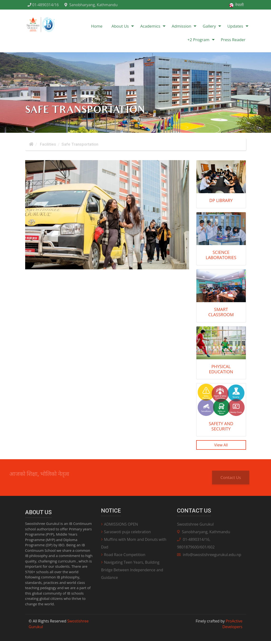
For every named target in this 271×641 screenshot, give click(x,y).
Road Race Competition (123, 554)
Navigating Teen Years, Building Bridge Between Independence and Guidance (132, 570)
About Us (120, 26)
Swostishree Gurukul (195, 524)
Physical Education (221, 369)
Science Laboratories (221, 254)
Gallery (209, 26)
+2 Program (198, 39)
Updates (235, 26)
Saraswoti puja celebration (126, 531)
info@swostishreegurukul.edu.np (209, 554)
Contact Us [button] (234, 477)
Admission (181, 26)
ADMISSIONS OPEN (119, 524)
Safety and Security (221, 426)
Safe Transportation (80, 144)
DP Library (221, 200)
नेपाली (236, 5)
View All (221, 445)
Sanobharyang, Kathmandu (90, 4)
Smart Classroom (221, 311)
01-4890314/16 (43, 4)
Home (96, 26)
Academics (150, 26)
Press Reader (233, 39)
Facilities (47, 144)
